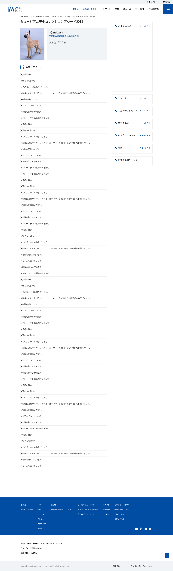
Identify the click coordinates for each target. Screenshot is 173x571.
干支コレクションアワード (34, 16)
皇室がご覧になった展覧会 (88, 509)
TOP (21, 16)
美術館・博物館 (89, 8)
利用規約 (116, 566)
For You (106, 514)
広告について (119, 514)
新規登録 (106, 509)
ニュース (127, 8)
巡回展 (53, 505)
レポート (107, 8)
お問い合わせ (119, 519)
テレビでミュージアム (86, 505)
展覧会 (76, 8)
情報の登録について (122, 509)
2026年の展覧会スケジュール (62, 509)
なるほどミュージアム (86, 514)
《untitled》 (79, 16)
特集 (117, 8)
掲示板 (40, 528)
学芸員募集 (154, 8)
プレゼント (140, 8)
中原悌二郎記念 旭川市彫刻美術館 (64, 35)
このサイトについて (122, 505)
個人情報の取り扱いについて (142, 566)
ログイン (106, 505)
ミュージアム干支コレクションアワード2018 (59, 16)
